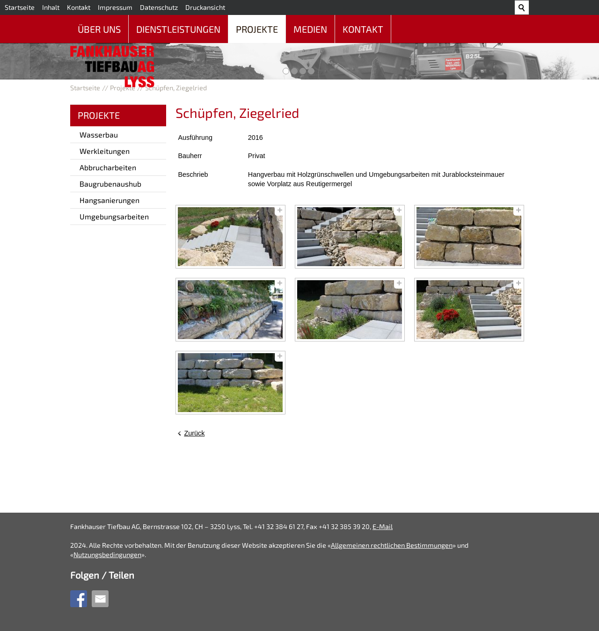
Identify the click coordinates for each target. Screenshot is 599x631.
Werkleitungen (105, 150)
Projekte (257, 29)
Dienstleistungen (178, 29)
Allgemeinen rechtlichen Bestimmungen (392, 545)
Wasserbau (99, 134)
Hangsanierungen (109, 200)
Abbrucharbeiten (108, 167)
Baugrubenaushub (110, 183)
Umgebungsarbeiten (114, 216)
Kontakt (363, 29)
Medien (310, 29)
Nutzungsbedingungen (107, 554)
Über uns (99, 29)
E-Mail (383, 526)
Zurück (194, 433)
